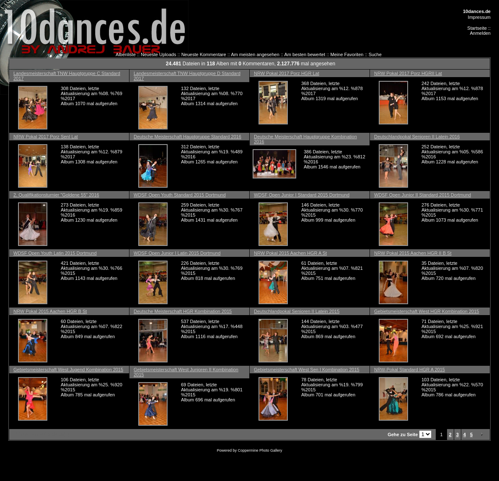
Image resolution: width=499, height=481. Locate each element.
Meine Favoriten (347, 54)
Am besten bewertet (304, 54)
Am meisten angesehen (255, 54)
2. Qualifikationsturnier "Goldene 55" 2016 (56, 194)
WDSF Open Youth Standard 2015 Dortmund (180, 194)
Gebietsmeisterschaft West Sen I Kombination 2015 (306, 369)
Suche (375, 54)
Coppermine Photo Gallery (260, 450)
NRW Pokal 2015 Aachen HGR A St (290, 253)
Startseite (476, 28)
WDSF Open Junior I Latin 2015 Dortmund (177, 253)
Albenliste (126, 54)
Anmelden (480, 33)
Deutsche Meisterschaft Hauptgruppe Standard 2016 (187, 136)
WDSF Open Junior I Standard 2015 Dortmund (301, 194)
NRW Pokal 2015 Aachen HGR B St (50, 311)
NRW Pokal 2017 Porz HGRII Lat (408, 73)
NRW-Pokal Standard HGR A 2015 (409, 369)
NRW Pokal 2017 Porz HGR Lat (286, 73)
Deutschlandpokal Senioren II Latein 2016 (417, 136)
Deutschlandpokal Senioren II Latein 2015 (296, 311)
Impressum (479, 17)
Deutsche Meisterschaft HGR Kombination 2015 (183, 311)
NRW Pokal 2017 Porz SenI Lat (45, 136)
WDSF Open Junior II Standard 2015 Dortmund (422, 194)
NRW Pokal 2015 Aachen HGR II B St (412, 253)
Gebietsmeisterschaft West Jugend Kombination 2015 (68, 369)
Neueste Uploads (158, 54)
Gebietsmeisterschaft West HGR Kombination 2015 (426, 311)
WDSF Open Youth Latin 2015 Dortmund (55, 253)
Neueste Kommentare (203, 54)
